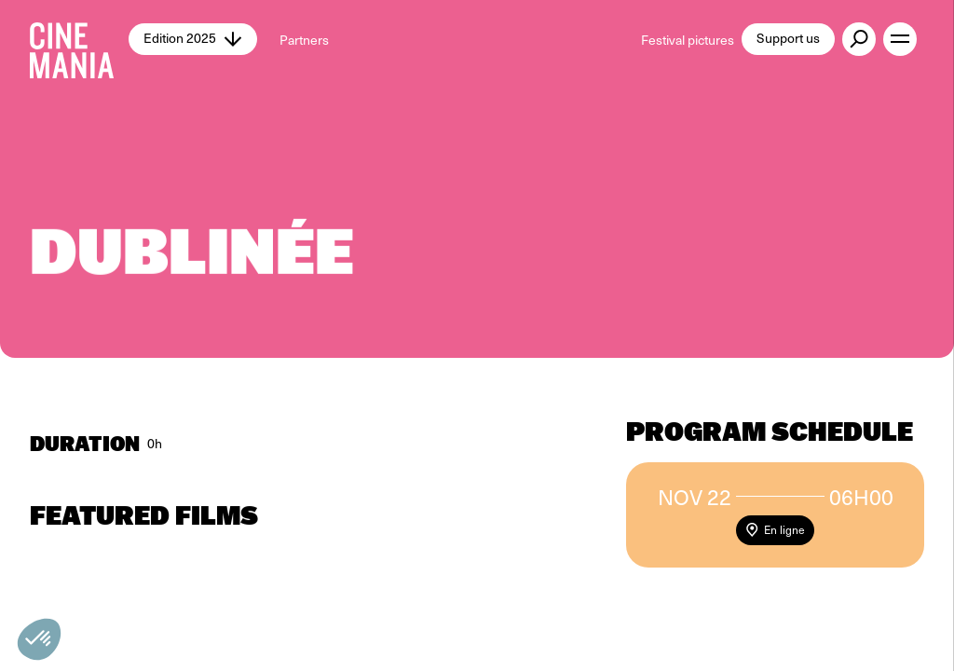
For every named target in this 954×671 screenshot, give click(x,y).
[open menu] (900, 39)
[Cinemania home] (79, 39)
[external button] (859, 39)
